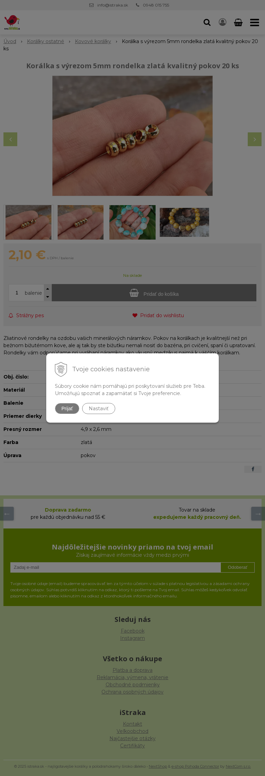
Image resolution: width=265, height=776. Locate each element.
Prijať (67, 408)
